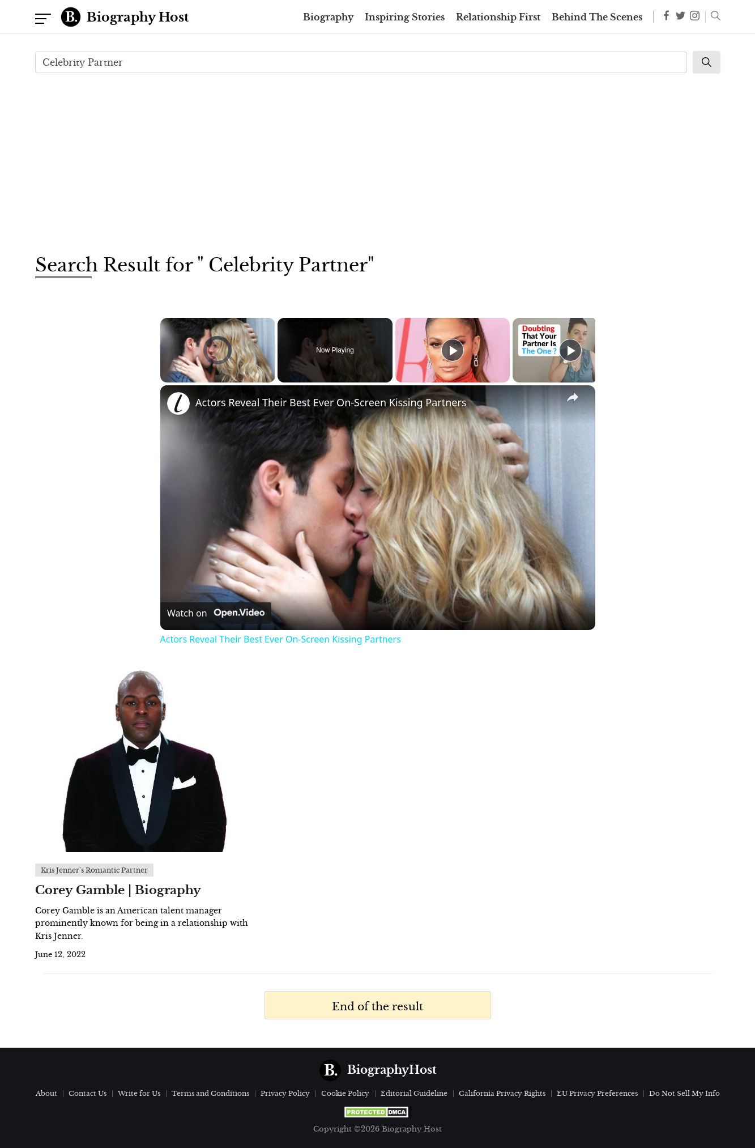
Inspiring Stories (405, 17)
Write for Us (139, 1093)
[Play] (452, 350)
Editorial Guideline (414, 1093)
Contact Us (87, 1093)
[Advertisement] (378, 162)
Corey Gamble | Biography (118, 890)
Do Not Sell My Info (684, 1093)
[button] (712, 17)
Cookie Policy (345, 1093)
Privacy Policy (285, 1093)
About (46, 1093)
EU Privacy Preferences (597, 1093)
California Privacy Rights (502, 1093)
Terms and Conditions (210, 1093)
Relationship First (498, 17)
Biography (328, 17)
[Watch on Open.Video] (215, 613)
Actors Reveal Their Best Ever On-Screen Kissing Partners (331, 402)
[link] (178, 403)
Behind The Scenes (597, 17)
